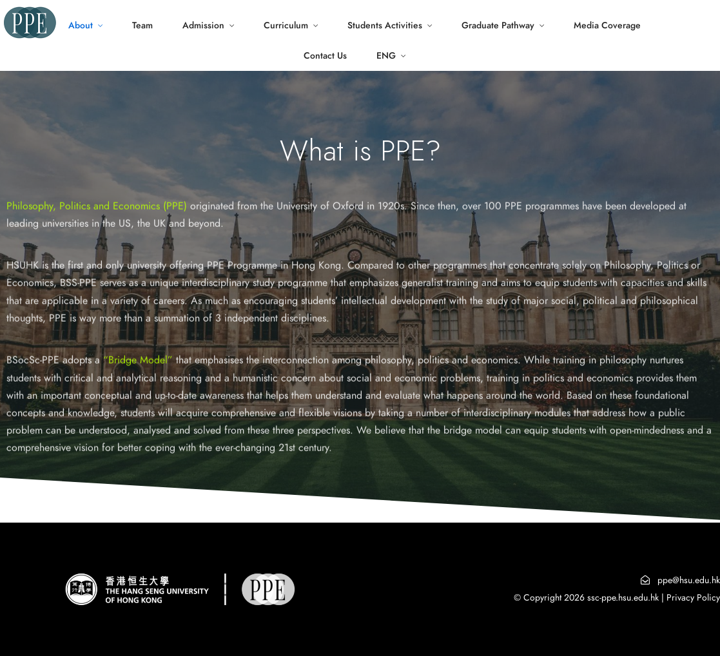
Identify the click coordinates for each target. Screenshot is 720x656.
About (80, 25)
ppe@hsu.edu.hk (688, 580)
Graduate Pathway (498, 25)
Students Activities (384, 25)
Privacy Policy (693, 598)
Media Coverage (607, 25)
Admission (203, 25)
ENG (386, 56)
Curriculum (286, 25)
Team (142, 25)
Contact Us (325, 56)
